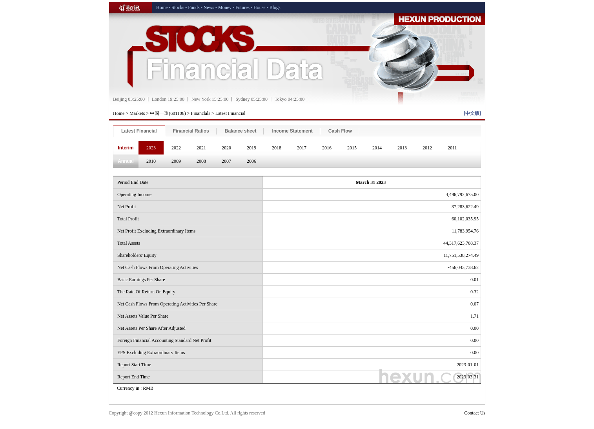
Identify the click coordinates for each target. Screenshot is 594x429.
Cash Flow (340, 131)
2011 (452, 148)
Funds (193, 7)
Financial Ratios (191, 131)
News (209, 7)
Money (224, 7)
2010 (151, 161)
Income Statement (292, 131)
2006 (251, 161)
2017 (301, 148)
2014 (377, 148)
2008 (201, 161)
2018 (276, 148)
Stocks (177, 7)
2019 (251, 148)
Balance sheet (241, 131)
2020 (226, 148)
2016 (327, 148)
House (259, 7)
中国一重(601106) (168, 113)
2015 (352, 148)
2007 (226, 161)
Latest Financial (230, 113)
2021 (201, 148)
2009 (176, 161)
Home (162, 7)
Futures (242, 7)
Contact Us (474, 413)
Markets (137, 113)
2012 (427, 148)
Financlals (200, 113)
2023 (151, 148)
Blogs (275, 7)
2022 (176, 148)
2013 (402, 148)
